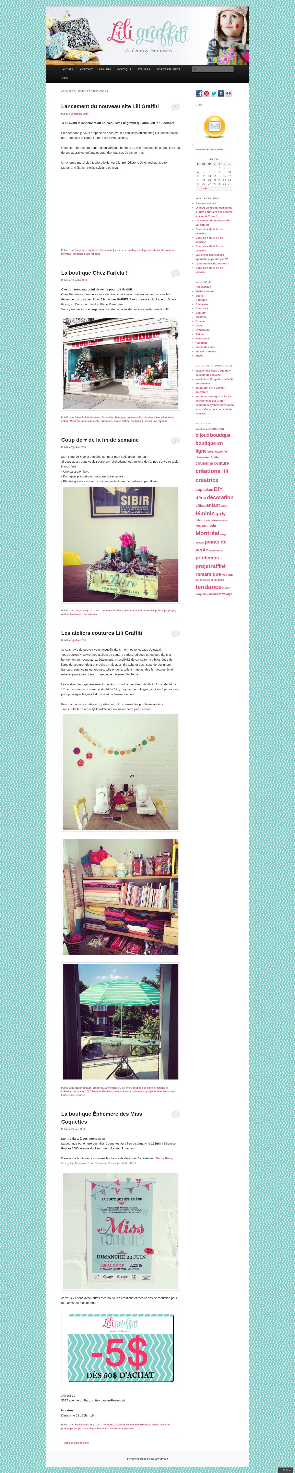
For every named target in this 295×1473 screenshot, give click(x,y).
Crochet (200, 321)
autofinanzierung (206, 396)
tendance (78, 253)
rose (224, 575)
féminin (96, 1091)
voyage (227, 594)
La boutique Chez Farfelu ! (94, 273)
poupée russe (216, 550)
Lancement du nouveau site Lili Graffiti (110, 106)
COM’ (65, 78)
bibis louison (202, 429)
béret (211, 451)
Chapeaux (202, 304)
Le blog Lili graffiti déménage (214, 207)
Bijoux (200, 295)
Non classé (203, 338)
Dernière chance (206, 203)
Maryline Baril (84, 1163)
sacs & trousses (206, 351)
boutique (120, 417)
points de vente (90, 421)
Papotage (202, 342)
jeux (208, 520)
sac (230, 574)
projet (117, 421)
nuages (200, 542)
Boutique (201, 299)
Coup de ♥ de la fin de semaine (100, 440)
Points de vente (91, 417)
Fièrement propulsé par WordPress (147, 1458)
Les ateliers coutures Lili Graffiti (101, 633)
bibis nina (217, 428)
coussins (204, 463)
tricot (226, 588)
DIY (140, 610)
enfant (65, 421)
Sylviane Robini (105, 1163)
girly (220, 513)
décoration (167, 417)
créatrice (93, 250)
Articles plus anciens (75, 1442)
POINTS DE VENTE (168, 69)
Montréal (66, 253)
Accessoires (203, 286)
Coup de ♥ (80, 250)
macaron (222, 520)
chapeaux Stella (207, 457)
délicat (201, 505)
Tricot (199, 355)
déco (157, 417)
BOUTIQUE (124, 69)
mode (211, 526)
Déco (78, 417)
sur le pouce (203, 579)
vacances (215, 594)
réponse (92, 253)
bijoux (202, 435)
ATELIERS (144, 69)
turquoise (202, 594)
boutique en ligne (138, 250)
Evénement (106, 250)
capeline (221, 451)
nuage (223, 534)
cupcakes (204, 489)
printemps (107, 421)
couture (221, 463)
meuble (201, 525)
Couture (201, 312)
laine (214, 520)
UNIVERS (105, 69)
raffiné (126, 421)
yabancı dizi (203, 370)
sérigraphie (217, 579)
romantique (89, 1428)
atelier (146, 709)
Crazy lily (67, 1163)
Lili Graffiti (128, 1163)
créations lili (156, 250)
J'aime (200, 334)
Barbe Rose (164, 1158)
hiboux (200, 520)
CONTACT (86, 69)
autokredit (202, 387)
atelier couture (83, 1087)
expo (224, 505)
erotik (199, 379)
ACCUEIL (68, 69)
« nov (204, 188)
